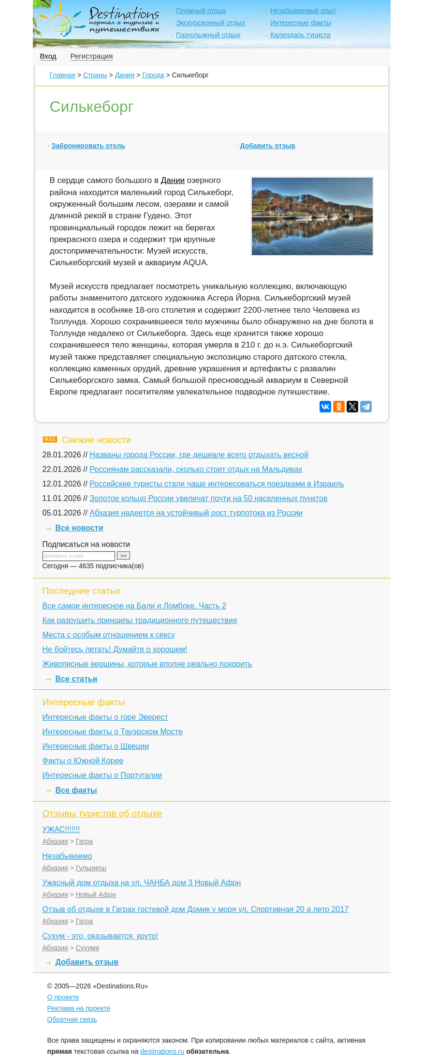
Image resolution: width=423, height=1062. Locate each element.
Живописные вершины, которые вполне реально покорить (147, 664)
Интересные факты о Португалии (102, 775)
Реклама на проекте (79, 1008)
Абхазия (55, 841)
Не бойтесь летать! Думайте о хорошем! (115, 649)
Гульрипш (91, 868)
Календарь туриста (300, 35)
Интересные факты (300, 23)
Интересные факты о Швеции (96, 746)
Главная (62, 75)
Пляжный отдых (201, 11)
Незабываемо (67, 856)
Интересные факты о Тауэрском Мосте (113, 732)
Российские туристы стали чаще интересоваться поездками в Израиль (216, 484)
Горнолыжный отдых (208, 35)
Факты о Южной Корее (83, 761)
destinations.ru (162, 1051)
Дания (124, 75)
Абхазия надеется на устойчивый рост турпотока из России (196, 513)
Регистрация (92, 56)
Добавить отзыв (267, 146)
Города (153, 75)
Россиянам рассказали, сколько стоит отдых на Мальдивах (195, 469)
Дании (173, 180)
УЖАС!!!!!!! (61, 829)
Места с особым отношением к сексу (109, 635)
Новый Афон (96, 894)
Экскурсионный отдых (210, 23)
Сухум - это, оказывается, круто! (101, 936)
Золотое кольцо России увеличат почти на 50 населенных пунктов (208, 498)
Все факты (76, 790)
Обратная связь (72, 1019)
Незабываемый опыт (303, 11)
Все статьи (77, 679)
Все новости (79, 528)
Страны (95, 75)
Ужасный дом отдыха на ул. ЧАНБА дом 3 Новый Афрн (142, 883)
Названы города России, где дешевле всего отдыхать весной (198, 455)
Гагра (84, 841)
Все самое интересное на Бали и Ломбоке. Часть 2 (134, 606)
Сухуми (87, 948)
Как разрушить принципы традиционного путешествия (140, 620)
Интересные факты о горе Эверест (105, 717)
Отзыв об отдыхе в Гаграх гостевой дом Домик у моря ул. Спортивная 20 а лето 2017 (196, 909)
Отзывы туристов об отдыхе (102, 813)
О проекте (63, 997)
